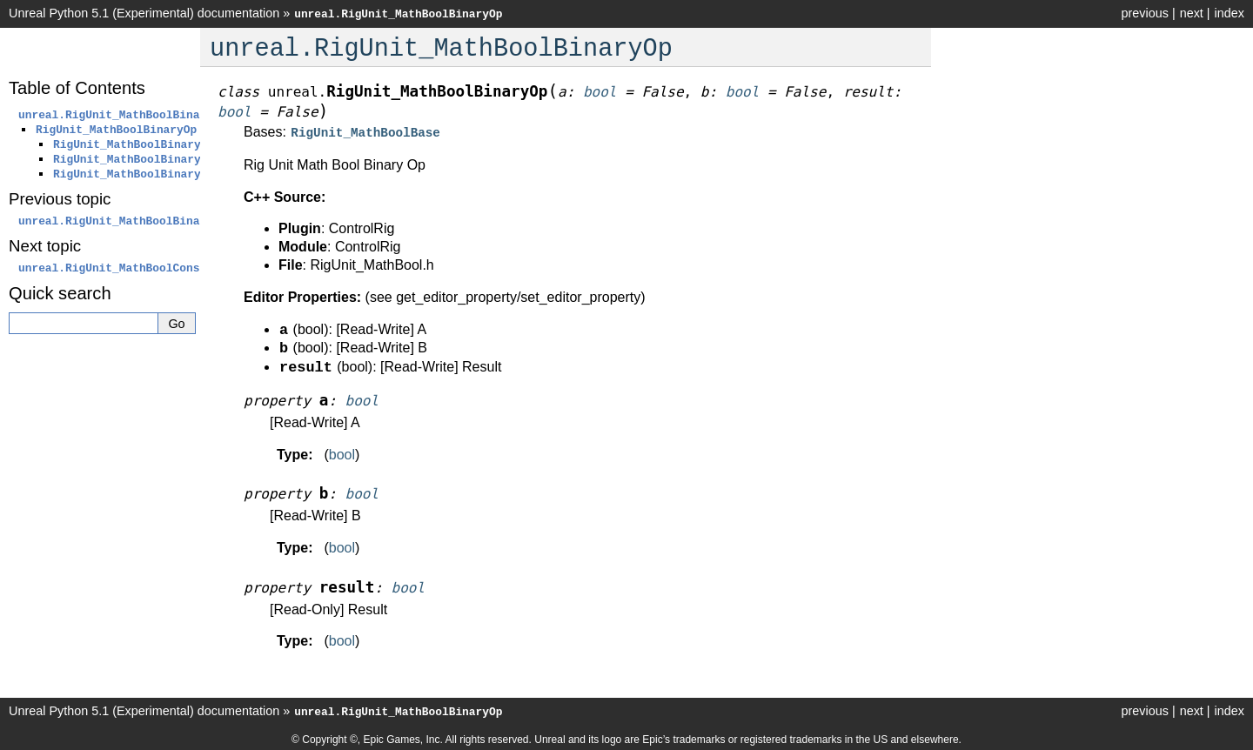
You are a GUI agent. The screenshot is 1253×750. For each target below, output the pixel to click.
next (1191, 13)
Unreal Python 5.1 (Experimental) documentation (144, 13)
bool (342, 452)
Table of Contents (77, 87)
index (1229, 13)
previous (1144, 13)
